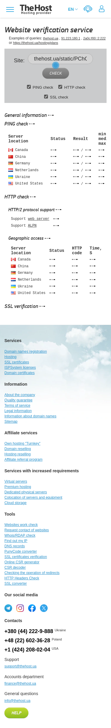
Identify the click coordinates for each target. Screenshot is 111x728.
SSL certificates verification (25, 557)
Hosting (10, 357)
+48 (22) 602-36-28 (27, 640)
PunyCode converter (20, 551)
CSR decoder (15, 567)
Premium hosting (17, 487)
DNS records (14, 546)
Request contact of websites (26, 530)
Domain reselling (17, 449)
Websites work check (21, 525)
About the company (19, 395)
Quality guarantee (18, 400)
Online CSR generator (21, 562)
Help (16, 713)
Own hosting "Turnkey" (22, 443)
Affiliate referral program (23, 459)
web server (38, 219)
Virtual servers (15, 481)
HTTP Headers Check (21, 578)
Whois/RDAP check (19, 535)
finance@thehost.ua (20, 683)
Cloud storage (15, 503)
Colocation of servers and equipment (33, 497)
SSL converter (15, 583)
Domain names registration (25, 351)
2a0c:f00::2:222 (94, 38)
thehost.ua (50, 38)
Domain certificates (19, 373)
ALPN (32, 226)
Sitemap (10, 421)
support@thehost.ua (20, 666)
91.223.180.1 (70, 38)
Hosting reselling (17, 454)
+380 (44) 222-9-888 (28, 631)
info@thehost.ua (17, 701)
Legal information (18, 411)
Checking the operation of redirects (31, 573)
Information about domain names (30, 416)
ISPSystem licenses (20, 367)
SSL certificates (16, 362)
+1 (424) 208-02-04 (27, 650)
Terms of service (17, 405)
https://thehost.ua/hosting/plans (35, 42)
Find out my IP (15, 541)
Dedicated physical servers (25, 492)
